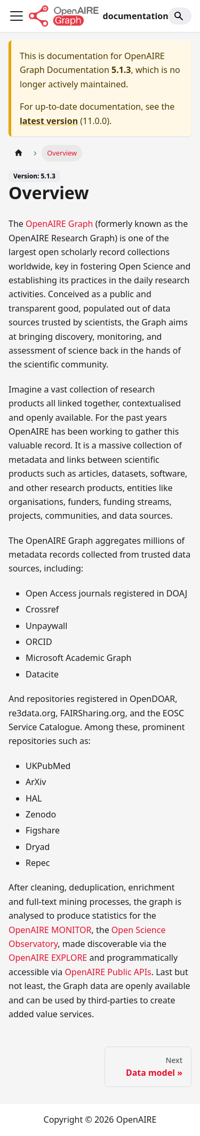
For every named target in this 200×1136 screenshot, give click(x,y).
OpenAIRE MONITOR (50, 930)
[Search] (179, 15)
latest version (49, 121)
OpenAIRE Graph (59, 224)
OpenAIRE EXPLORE (48, 957)
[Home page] (19, 153)
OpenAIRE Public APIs (108, 972)
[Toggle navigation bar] (17, 16)
